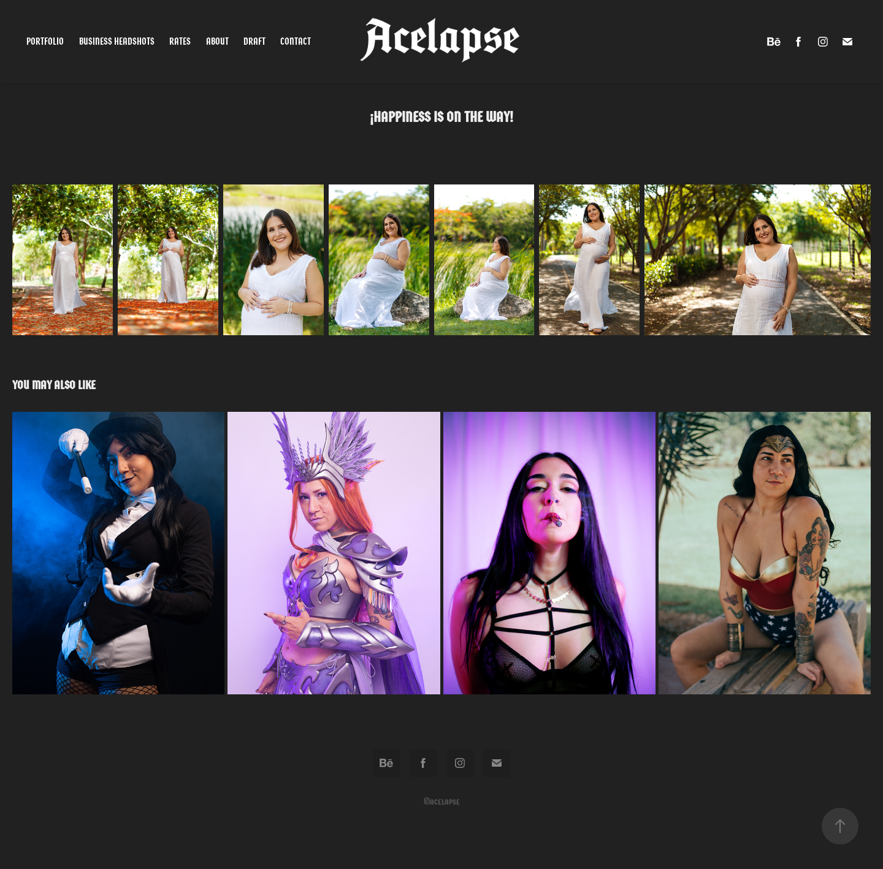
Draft (254, 41)
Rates (180, 41)
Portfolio (45, 41)
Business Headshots (117, 41)
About (217, 41)
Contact (295, 41)
